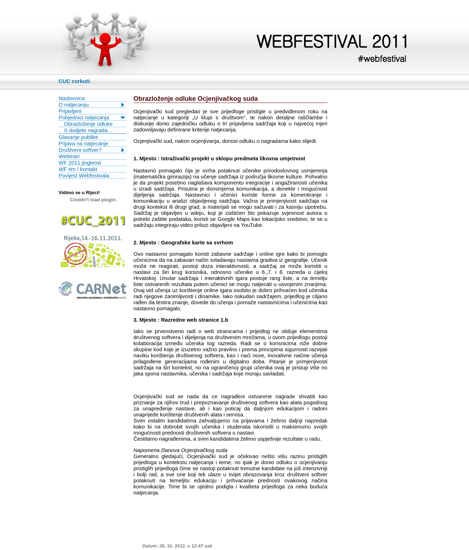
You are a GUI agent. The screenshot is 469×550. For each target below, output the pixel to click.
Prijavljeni (70, 111)
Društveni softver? (80, 150)
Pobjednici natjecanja (84, 117)
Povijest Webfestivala (84, 175)
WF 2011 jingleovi (80, 163)
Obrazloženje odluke (88, 124)
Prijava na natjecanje (83, 143)
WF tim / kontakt (78, 169)
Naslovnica (72, 98)
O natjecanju (74, 105)
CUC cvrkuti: (75, 81)
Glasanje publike (78, 137)
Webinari (69, 156)
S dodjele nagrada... (88, 130)
